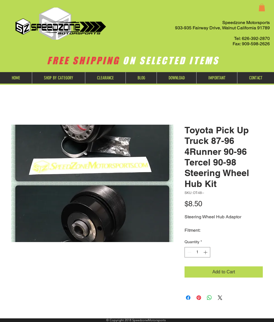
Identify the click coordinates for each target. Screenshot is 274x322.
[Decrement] (188, 252)
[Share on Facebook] (188, 297)
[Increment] (205, 252)
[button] (262, 7)
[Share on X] (220, 297)
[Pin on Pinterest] (198, 297)
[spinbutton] (197, 252)
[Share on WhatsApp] (209, 297)
